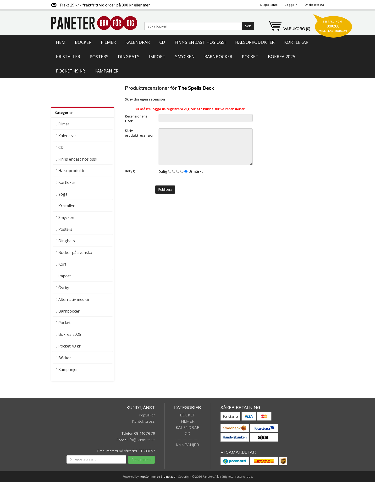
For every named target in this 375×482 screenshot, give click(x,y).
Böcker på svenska (75, 252)
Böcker (83, 42)
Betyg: (130, 171)
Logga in (291, 4)
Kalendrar (137, 42)
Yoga (62, 194)
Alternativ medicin (74, 299)
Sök (248, 26)
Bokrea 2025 (281, 56)
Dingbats (128, 56)
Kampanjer (106, 71)
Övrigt (64, 287)
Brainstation (169, 477)
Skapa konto (269, 4)
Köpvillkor (147, 415)
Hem (60, 42)
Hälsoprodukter (255, 42)
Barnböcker (218, 56)
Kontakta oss (143, 421)
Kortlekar (296, 42)
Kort (62, 264)
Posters (99, 56)
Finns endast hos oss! (200, 42)
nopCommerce (149, 477)
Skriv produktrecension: (140, 133)
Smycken (185, 56)
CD (162, 42)
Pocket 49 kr (70, 71)
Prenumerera (141, 459)
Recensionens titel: (136, 118)
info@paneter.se (141, 439)
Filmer (108, 42)
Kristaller (68, 56)
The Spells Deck (196, 88)
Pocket (250, 56)
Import (157, 56)
